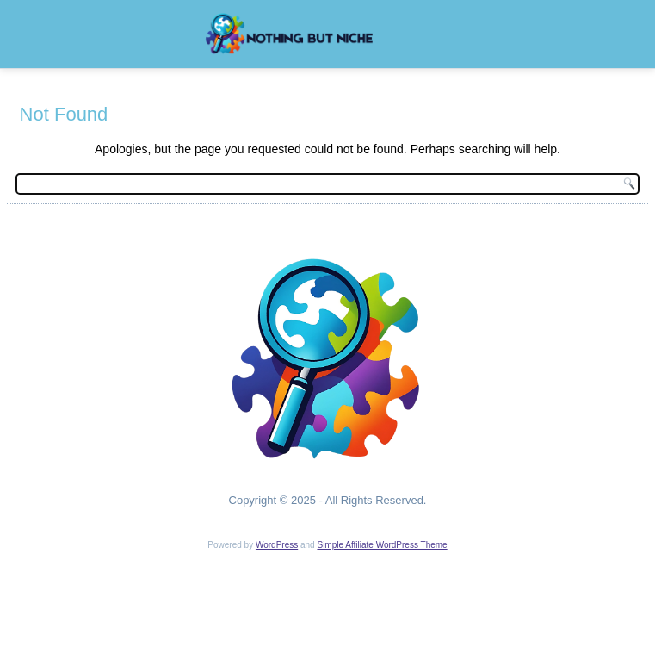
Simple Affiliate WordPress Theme (382, 545)
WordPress (277, 545)
